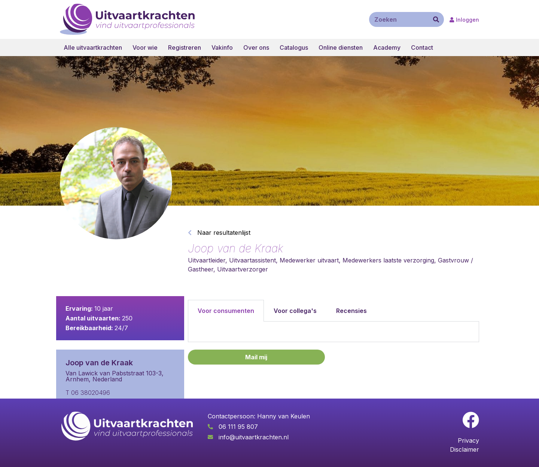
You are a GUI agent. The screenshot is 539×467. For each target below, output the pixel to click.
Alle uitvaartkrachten (93, 47)
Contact (422, 47)
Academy (387, 47)
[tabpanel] (333, 332)
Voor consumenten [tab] (226, 310)
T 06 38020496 (88, 392)
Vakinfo (222, 47)
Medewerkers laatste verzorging (388, 260)
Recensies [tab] (351, 310)
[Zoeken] (436, 19)
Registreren (184, 47)
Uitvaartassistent (252, 260)
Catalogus (294, 47)
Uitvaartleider (206, 260)
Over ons (256, 47)
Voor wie (145, 47)
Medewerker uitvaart (309, 260)
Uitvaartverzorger (242, 269)
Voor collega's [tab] (295, 310)
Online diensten (341, 47)
